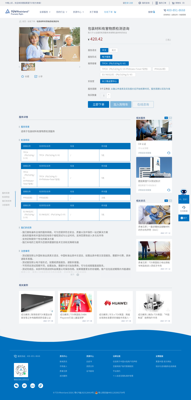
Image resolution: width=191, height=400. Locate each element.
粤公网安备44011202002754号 (110, 393)
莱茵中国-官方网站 (163, 361)
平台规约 (116, 371)
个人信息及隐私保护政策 (123, 376)
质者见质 (63, 371)
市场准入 (63, 366)
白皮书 (89, 361)
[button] (19, 67)
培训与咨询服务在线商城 (166, 366)
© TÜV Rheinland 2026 (63, 393)
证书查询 (90, 371)
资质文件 (90, 366)
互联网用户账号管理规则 (123, 366)
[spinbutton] (105, 95)
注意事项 (6, 205)
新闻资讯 (63, 361)
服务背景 (6, 193)
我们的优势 (6, 201)
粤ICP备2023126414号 (84, 393)
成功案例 (63, 376)
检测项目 (6, 197)
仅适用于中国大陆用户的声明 (125, 361)
